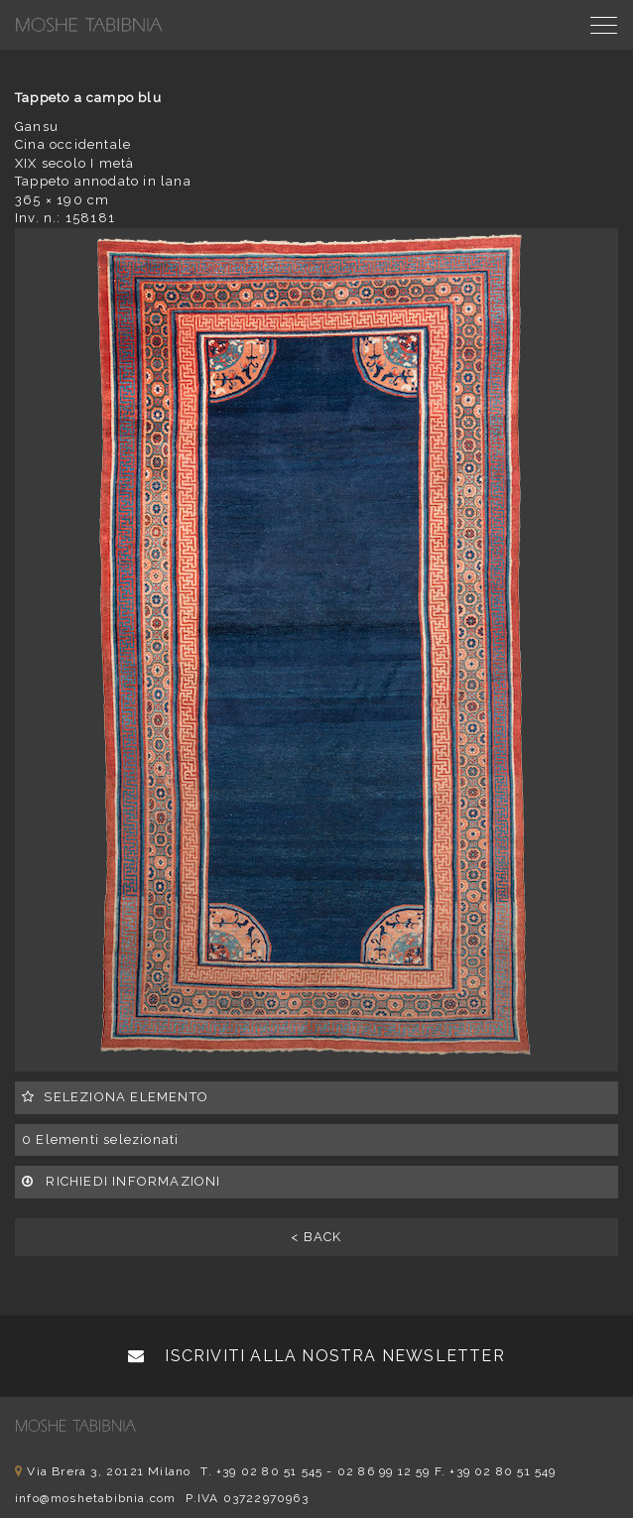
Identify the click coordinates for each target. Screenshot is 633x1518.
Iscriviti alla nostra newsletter (316, 1355)
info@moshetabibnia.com (95, 1498)
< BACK (316, 1236)
